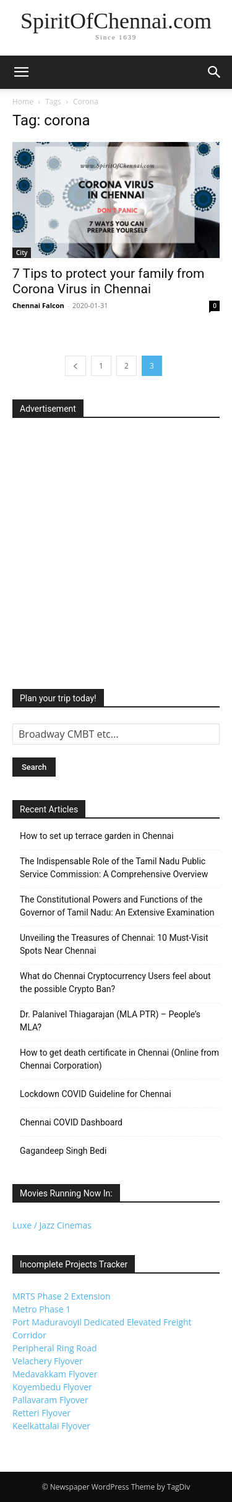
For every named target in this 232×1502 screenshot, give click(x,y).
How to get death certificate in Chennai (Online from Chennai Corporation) (119, 1059)
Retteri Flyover (41, 1413)
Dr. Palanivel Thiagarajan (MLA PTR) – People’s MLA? (110, 1020)
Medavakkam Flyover (54, 1374)
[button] (21, 72)
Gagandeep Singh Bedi (63, 1151)
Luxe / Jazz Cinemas (52, 1225)
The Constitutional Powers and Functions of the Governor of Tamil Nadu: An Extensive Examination (117, 906)
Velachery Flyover (47, 1361)
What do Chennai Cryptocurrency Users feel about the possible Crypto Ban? (115, 982)
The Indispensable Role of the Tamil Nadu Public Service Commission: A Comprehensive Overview (114, 867)
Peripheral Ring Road (54, 1348)
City (21, 252)
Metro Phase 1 (41, 1309)
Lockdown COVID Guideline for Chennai (95, 1094)
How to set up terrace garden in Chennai (97, 836)
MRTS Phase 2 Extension (61, 1296)
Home (22, 101)
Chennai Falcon (38, 305)
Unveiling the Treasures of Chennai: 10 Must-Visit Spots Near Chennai (114, 944)
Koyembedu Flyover (52, 1387)
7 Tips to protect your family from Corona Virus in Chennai (108, 281)
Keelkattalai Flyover (51, 1426)
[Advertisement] (116, 549)
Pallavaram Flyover (50, 1400)
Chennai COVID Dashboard (71, 1122)
